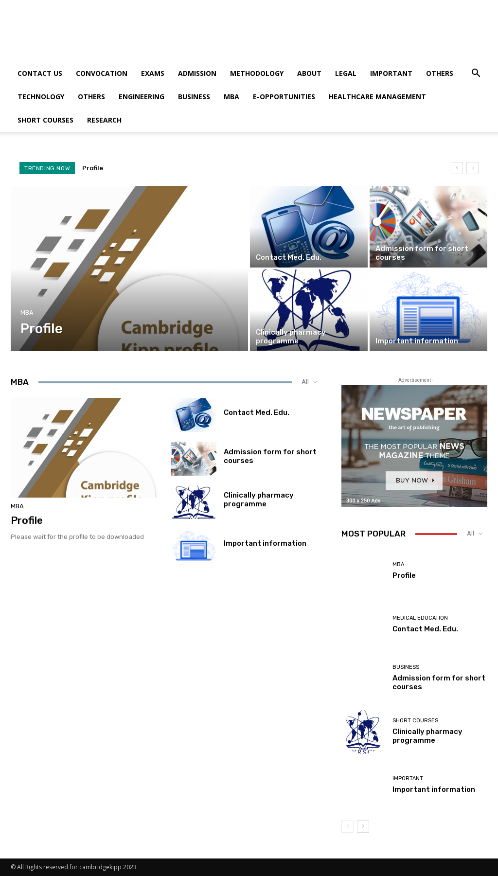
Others (439, 73)
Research (104, 120)
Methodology (257, 73)
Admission (197, 73)
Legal (345, 73)
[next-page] (363, 826)
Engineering (141, 96)
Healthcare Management (377, 96)
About (309, 73)
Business (194, 96)
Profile (92, 168)
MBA (231, 96)
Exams (152, 73)
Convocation (101, 73)
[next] (472, 168)
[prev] (457, 168)
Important (391, 73)
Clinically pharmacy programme (259, 499)
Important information (265, 543)
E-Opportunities (284, 96)
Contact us (40, 73)
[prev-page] (347, 826)
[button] (475, 74)
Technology (41, 96)
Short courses (45, 120)
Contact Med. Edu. (256, 412)
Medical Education (420, 618)
